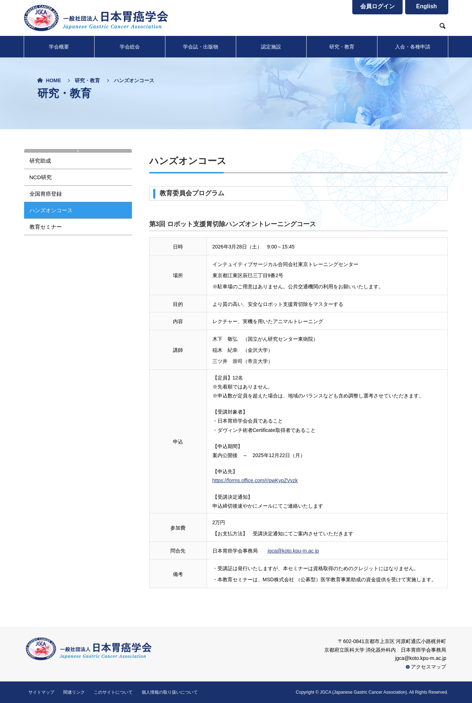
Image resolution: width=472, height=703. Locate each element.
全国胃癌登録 (45, 194)
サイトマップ (41, 692)
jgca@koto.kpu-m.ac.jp (293, 551)
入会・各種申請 (412, 47)
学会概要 (59, 47)
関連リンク (74, 692)
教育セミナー (45, 227)
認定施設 (271, 47)
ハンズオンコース (51, 210)
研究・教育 (341, 47)
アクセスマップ (426, 667)
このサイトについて (113, 692)
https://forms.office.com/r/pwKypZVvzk (255, 480)
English (426, 6)
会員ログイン (377, 6)
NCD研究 (40, 177)
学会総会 (130, 47)
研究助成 (40, 161)
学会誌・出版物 (200, 47)
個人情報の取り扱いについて (170, 692)
